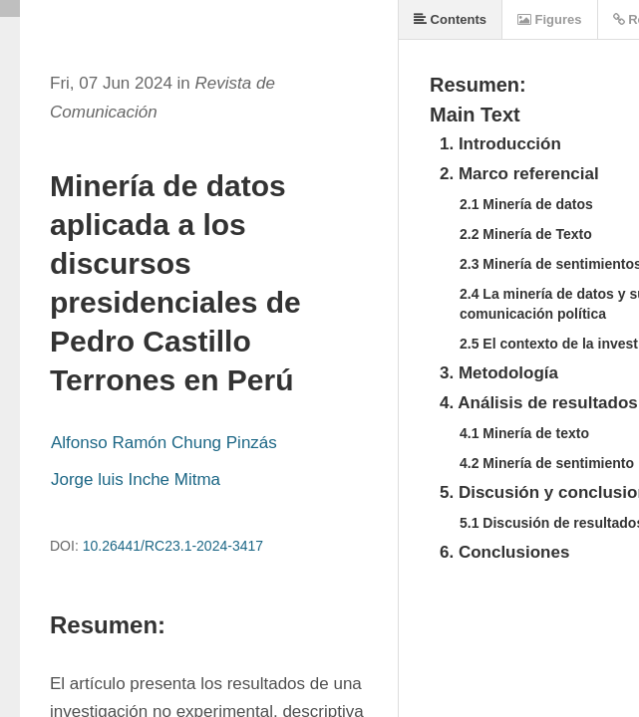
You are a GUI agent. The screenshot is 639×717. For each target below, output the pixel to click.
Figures (549, 19)
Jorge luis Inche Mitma (135, 479)
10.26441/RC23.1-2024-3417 (173, 546)
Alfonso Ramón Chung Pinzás (164, 442)
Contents (450, 19)
